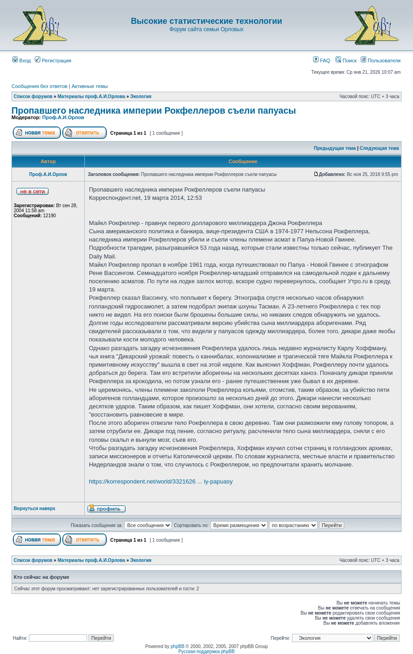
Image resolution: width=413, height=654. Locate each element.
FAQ (321, 60)
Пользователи (381, 60)
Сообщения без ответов (39, 86)
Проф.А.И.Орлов (63, 117)
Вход (21, 60)
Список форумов (33, 96)
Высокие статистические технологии (206, 21)
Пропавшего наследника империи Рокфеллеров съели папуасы (153, 110)
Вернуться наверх (34, 508)
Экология (140, 96)
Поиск (346, 60)
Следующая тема (379, 148)
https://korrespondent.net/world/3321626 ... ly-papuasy (161, 481)
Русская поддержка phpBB (206, 651)
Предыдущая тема (335, 148)
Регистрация (53, 60)
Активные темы (90, 86)
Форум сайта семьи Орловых (206, 29)
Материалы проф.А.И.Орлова (91, 96)
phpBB (177, 646)
